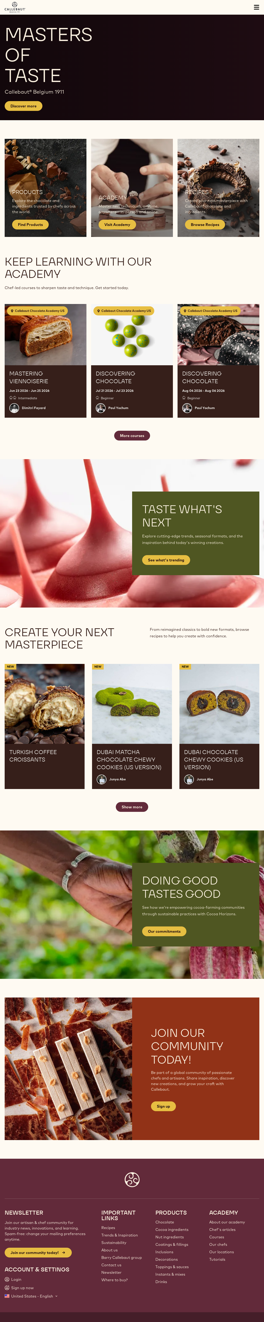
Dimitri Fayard (34, 408)
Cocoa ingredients (172, 1229)
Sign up (163, 1106)
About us (109, 1250)
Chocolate (164, 1222)
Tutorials (217, 1259)
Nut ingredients (169, 1237)
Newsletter (111, 1272)
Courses (216, 1237)
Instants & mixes (170, 1274)
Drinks (161, 1281)
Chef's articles (222, 1229)
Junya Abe (117, 779)
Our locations (221, 1252)
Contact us (111, 1265)
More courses (132, 435)
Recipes (108, 1227)
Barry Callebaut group (121, 1257)
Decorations (166, 1259)
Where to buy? (114, 1280)
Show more (132, 807)
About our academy (227, 1222)
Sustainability (113, 1242)
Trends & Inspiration (119, 1235)
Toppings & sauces (172, 1266)
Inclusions (164, 1252)
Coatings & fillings (171, 1244)
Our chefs (218, 1244)
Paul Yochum (118, 408)
